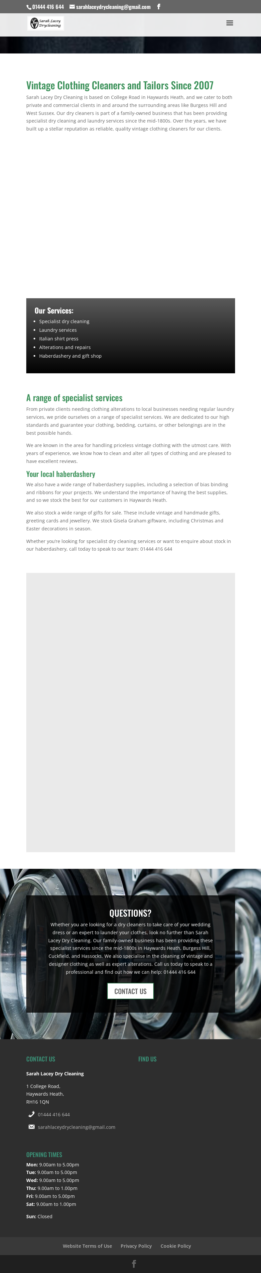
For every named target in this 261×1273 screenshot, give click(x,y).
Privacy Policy (136, 1246)
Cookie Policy (176, 1246)
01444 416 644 (54, 1114)
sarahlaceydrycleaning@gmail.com (76, 1127)
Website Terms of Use (87, 1246)
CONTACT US (130, 991)
